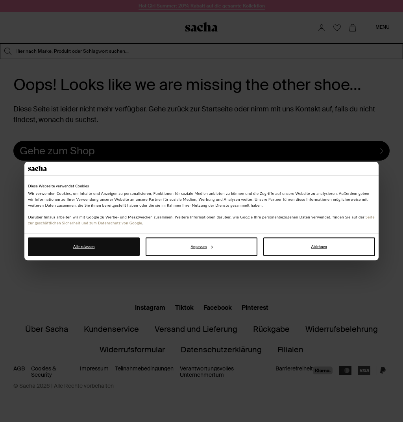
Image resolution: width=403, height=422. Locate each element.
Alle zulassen (83, 246)
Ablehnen (319, 246)
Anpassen (202, 246)
